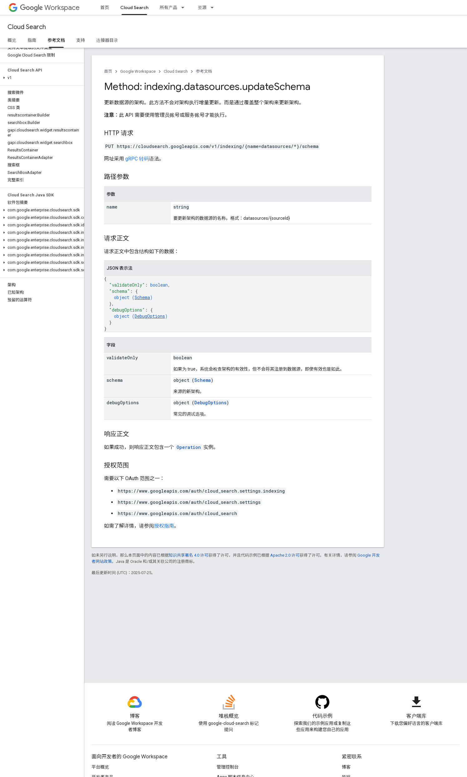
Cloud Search (26, 27)
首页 (104, 7)
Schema (142, 297)
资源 (202, 7)
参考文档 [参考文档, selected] (56, 40)
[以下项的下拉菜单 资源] (213, 7)
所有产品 (168, 7)
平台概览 (100, 767)
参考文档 (204, 71)
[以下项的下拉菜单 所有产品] (184, 7)
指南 (31, 40)
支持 (80, 40)
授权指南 (164, 526)
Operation (188, 447)
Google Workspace (138, 71)
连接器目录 (107, 40)
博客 (346, 767)
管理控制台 (228, 767)
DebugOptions (150, 316)
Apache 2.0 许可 (285, 555)
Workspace (50, 7)
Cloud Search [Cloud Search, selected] (134, 7)
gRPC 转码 (137, 159)
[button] (41, 77)
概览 (11, 40)
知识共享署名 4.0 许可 (188, 555)
